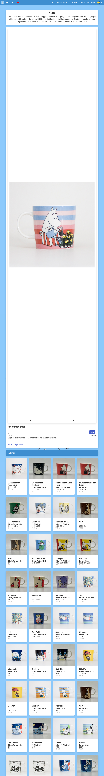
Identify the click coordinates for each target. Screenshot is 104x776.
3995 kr (81, 602)
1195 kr (10, 528)
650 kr (34, 602)
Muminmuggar (62, 2)
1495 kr (81, 712)
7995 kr (34, 528)
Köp (92, 432)
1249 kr (34, 712)
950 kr (10, 602)
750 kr (57, 675)
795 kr (57, 528)
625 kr (81, 675)
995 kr (10, 435)
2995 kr (10, 565)
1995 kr (10, 675)
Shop (53, 2)
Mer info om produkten (15, 445)
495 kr (81, 491)
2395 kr (10, 638)
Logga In (82, 2)
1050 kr (81, 749)
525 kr (34, 565)
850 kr (57, 602)
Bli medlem (91, 2)
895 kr (57, 565)
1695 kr (81, 638)
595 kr (34, 491)
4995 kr (10, 489)
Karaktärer (73, 2)
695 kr (57, 491)
